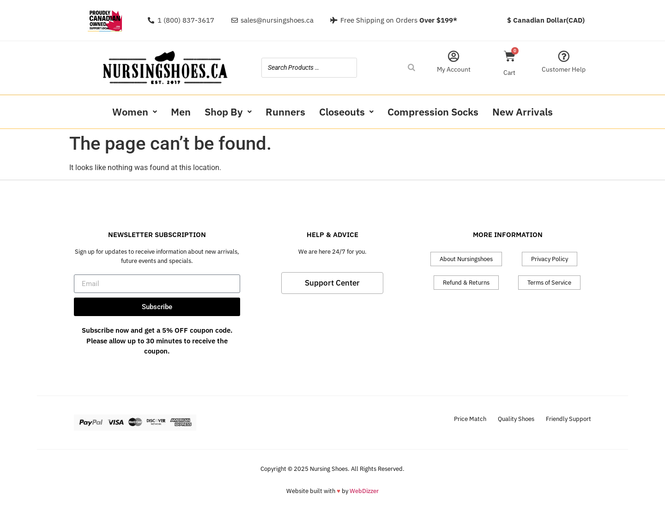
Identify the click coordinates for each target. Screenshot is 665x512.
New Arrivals (522, 111)
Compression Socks (432, 111)
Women (134, 111)
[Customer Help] (563, 56)
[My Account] (453, 56)
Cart (509, 72)
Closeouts (346, 111)
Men (181, 111)
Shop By (228, 111)
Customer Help (564, 69)
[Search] (411, 67)
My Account (454, 69)
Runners (285, 111)
